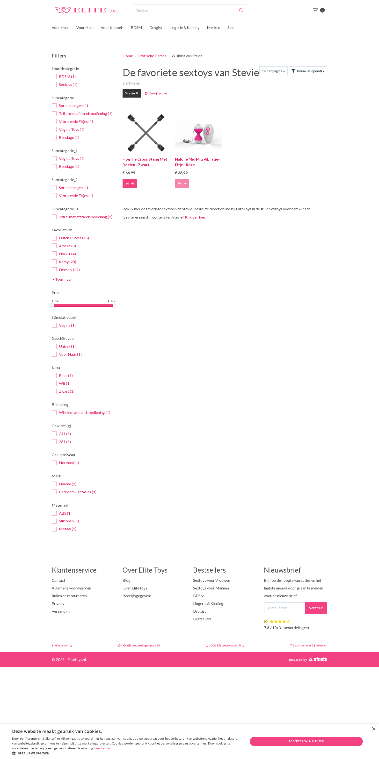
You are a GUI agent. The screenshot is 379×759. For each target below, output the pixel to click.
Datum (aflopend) (308, 71)
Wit (61, 383)
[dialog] (189, 741)
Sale (230, 37)
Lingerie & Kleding (184, 37)
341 (61, 434)
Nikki (64, 254)
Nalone (64, 484)
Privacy (58, 603)
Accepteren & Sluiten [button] (306, 741)
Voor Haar (60, 37)
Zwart (63, 391)
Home (128, 55)
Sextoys (64, 84)
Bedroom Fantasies (74, 492)
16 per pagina (273, 71)
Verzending (61, 611)
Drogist (155, 37)
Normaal (65, 463)
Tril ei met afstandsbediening (82, 113)
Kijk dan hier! (196, 217)
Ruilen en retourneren (69, 595)
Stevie (131, 93)
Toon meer (62, 279)
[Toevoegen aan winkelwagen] (130, 183)
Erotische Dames (152, 55)
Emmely (66, 270)
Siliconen (65, 521)
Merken (213, 37)
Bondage (65, 137)
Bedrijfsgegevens (137, 595)
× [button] (373, 729)
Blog (127, 580)
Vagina (64, 325)
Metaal (64, 529)
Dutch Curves (70, 238)
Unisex (64, 346)
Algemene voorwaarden (71, 588)
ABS (62, 513)
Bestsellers (202, 619)
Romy (64, 262)
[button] (126, 753)
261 (61, 442)
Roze (62, 375)
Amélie (64, 246)
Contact (58, 580)
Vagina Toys (68, 129)
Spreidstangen (70, 105)
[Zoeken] (241, 19)
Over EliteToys (135, 588)
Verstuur (316, 607)
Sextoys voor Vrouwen (211, 580)
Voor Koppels (112, 37)
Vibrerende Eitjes (72, 121)
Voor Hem (85, 37)
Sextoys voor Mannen (211, 588)
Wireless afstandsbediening (81, 412)
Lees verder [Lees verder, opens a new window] (102, 748)
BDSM (136, 37)
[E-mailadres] (284, 607)
